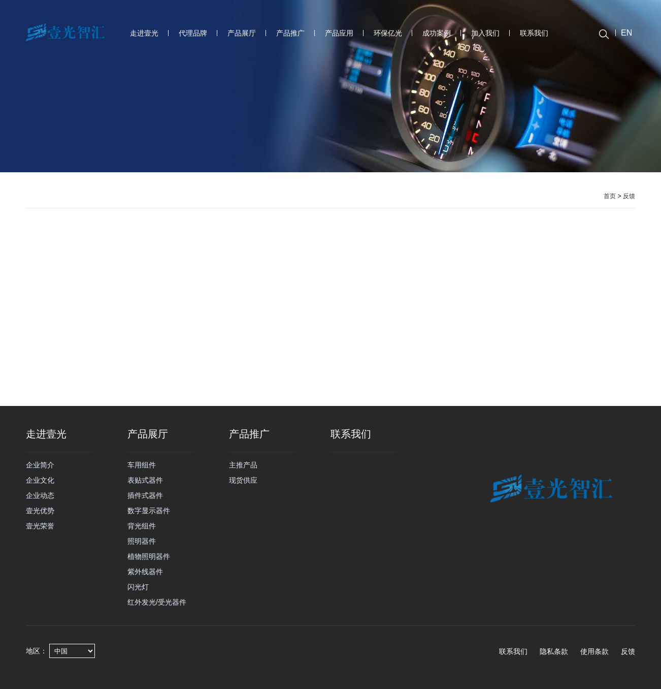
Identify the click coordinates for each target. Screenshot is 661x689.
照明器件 (141, 541)
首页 (610, 196)
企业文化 (40, 480)
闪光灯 (138, 587)
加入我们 (485, 33)
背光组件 (141, 526)
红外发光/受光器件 (156, 602)
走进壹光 (144, 33)
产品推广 (290, 33)
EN (626, 32)
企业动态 (40, 495)
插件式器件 (145, 495)
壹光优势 (40, 511)
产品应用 (339, 33)
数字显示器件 (148, 511)
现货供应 (243, 480)
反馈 (629, 196)
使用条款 (594, 651)
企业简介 (40, 465)
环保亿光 (388, 33)
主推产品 (243, 465)
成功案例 (436, 33)
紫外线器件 (145, 572)
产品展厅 (241, 33)
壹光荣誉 (40, 526)
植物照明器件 (148, 556)
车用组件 (141, 465)
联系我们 (534, 33)
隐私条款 (554, 651)
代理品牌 (193, 33)
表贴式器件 (145, 480)
